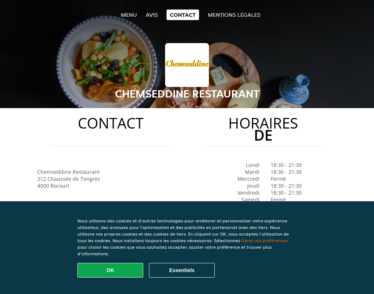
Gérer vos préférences (264, 240)
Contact (183, 15)
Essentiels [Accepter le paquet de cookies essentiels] (181, 270)
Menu (129, 15)
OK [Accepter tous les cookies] (110, 270)
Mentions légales (234, 15)
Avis (152, 15)
